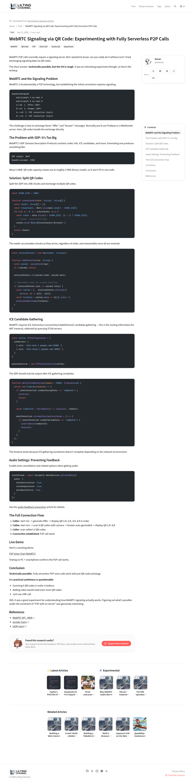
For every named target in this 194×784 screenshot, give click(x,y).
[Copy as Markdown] (153, 78)
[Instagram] (97, 771)
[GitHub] (87, 771)
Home (12, 26)
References (151, 175)
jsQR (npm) (19, 626)
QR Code (24, 46)
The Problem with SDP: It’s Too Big (161, 138)
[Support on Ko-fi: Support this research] (116, 643)
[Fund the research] (175, 775)
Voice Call (43, 46)
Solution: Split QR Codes (157, 143)
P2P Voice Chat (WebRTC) (22, 553)
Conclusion (151, 170)
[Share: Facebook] (160, 71)
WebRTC (14, 46)
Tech (133, 6)
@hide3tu (159, 62)
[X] (92, 771)
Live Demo (150, 165)
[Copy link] (174, 71)
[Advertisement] (163, 103)
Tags (159, 6)
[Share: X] (153, 71)
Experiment (68, 46)
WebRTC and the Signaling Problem (163, 132)
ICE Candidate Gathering (157, 148)
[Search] (175, 6)
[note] (101, 771)
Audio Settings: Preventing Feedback (163, 154)
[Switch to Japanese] (182, 6)
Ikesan (158, 58)
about (167, 6)
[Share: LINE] (167, 71)
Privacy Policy (178, 771)
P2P (33, 46)
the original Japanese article (41, 20)
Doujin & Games (146, 6)
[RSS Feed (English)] (106, 771)
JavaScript (55, 46)
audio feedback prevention (32, 507)
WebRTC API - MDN (22, 617)
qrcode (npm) (20, 622)
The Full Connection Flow (157, 159)
